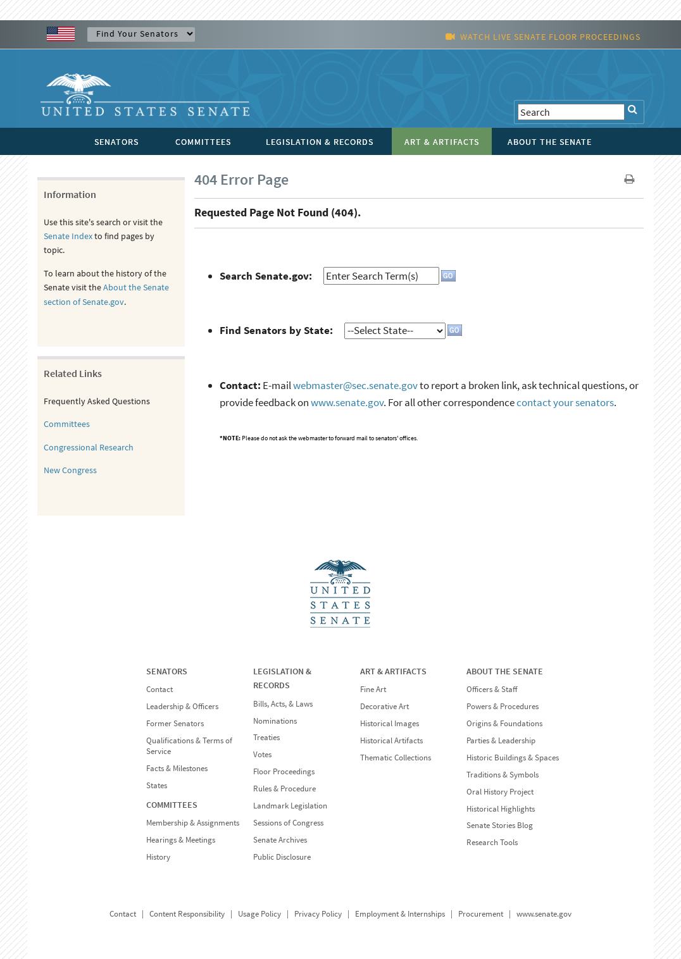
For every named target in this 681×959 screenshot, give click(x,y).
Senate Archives (280, 839)
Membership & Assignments (192, 822)
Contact (159, 689)
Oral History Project (500, 791)
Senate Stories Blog (499, 825)
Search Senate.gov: (266, 276)
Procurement (480, 913)
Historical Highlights (500, 808)
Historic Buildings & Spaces (512, 757)
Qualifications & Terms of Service (189, 746)
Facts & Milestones (177, 768)
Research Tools (492, 842)
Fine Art (373, 689)
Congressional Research (89, 447)
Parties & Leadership (500, 740)
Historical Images (389, 723)
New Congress (70, 470)
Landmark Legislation (290, 805)
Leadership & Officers (182, 706)
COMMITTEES (171, 804)
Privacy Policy (318, 913)
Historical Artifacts (391, 740)
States (156, 785)
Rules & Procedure (284, 788)
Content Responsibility (187, 913)
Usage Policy (259, 913)
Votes (262, 754)
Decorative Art (384, 706)
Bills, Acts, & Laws (283, 703)
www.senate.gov (347, 402)
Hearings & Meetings (180, 839)
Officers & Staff (491, 689)
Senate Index (68, 236)
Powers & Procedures (502, 706)
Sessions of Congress (288, 822)
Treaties (266, 737)
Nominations (275, 720)
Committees (67, 424)
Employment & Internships (400, 913)
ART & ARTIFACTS (393, 671)
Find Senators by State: (276, 330)
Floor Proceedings (284, 771)
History (158, 856)
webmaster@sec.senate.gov (355, 385)
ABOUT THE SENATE (504, 671)
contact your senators (565, 402)
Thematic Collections (395, 757)
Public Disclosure (282, 856)
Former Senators (175, 723)
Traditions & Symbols (502, 774)
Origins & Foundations (504, 723)
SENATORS (166, 671)
